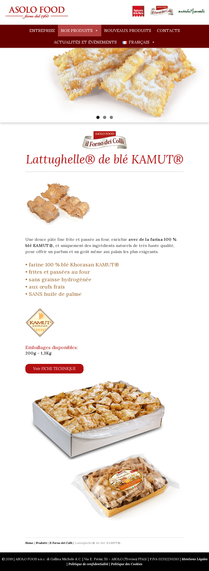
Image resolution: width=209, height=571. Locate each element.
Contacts (168, 30)
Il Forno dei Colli (60, 543)
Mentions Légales (195, 559)
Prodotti (41, 543)
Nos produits (79, 30)
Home (29, 543)
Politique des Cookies (126, 564)
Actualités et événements (85, 42)
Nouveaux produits (127, 30)
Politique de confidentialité (88, 564)
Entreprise (42, 30)
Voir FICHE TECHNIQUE (54, 368)
